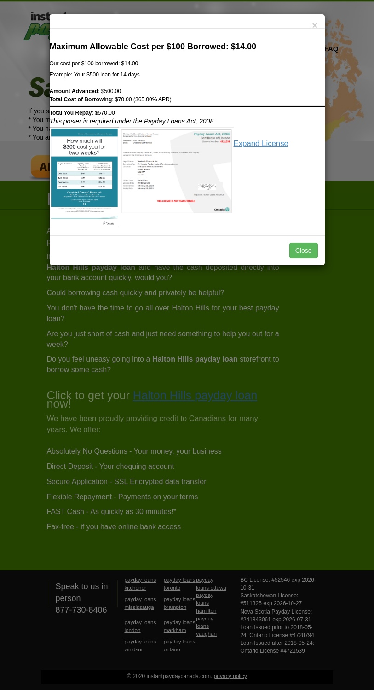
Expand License (261, 143)
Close (303, 250)
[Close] (314, 25)
